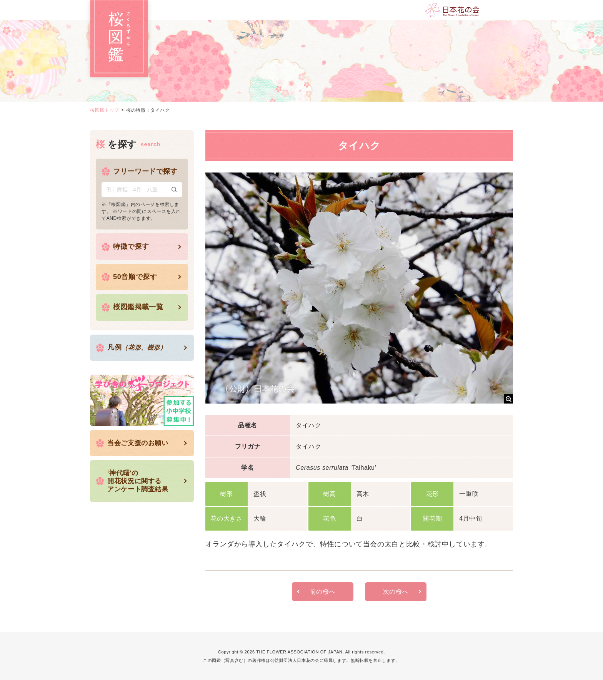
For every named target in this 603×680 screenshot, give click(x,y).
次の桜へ (396, 591)
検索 (174, 189)
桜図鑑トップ (104, 110)
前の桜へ (323, 591)
